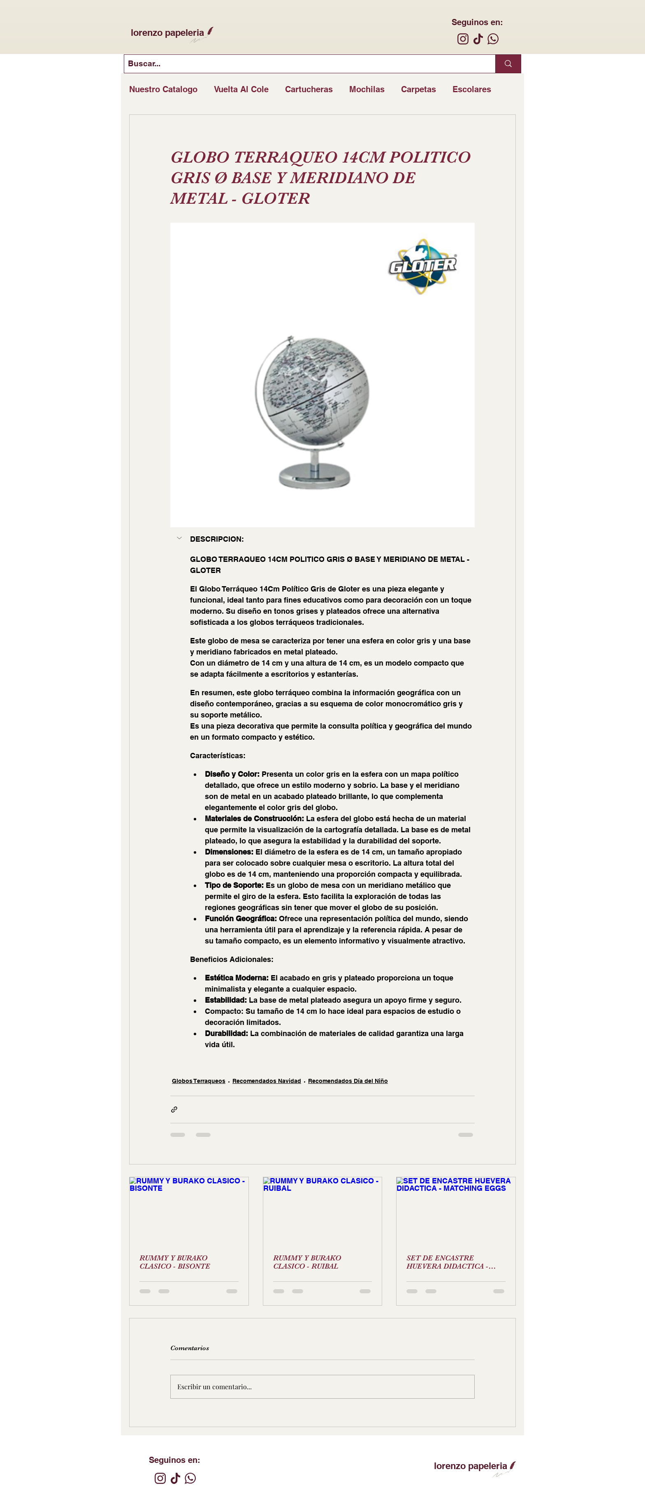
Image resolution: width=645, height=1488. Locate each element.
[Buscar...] (303, 64)
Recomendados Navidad (266, 1081)
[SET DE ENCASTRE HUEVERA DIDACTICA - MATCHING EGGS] (456, 1210)
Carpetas (418, 89)
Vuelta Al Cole (241, 89)
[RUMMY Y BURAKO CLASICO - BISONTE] (189, 1210)
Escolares (471, 89)
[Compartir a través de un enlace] (174, 1109)
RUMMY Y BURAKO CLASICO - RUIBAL (307, 1262)
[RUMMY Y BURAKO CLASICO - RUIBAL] (322, 1210)
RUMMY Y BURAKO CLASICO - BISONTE (174, 1262)
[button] (180, 538)
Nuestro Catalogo (163, 89)
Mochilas (367, 89)
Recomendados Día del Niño (348, 1081)
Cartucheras (309, 89)
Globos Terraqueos (198, 1081)
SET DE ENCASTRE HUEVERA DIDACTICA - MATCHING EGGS (447, 1262)
